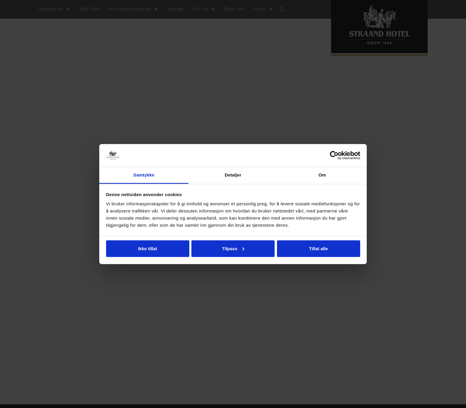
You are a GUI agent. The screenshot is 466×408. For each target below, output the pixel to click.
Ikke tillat (147, 248)
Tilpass (233, 248)
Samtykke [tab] (144, 174)
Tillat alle (318, 248)
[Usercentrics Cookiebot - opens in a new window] (334, 155)
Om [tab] (322, 174)
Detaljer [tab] (233, 174)
